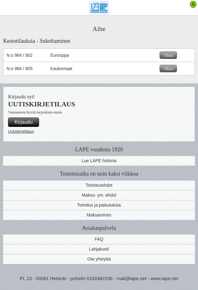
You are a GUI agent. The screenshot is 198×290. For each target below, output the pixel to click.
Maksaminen (99, 214)
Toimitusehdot (99, 185)
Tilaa (168, 55)
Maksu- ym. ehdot (99, 195)
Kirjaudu (24, 122)
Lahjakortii (99, 249)
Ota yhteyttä (99, 259)
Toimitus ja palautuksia (99, 205)
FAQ (99, 239)
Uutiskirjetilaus (21, 131)
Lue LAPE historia (98, 160)
